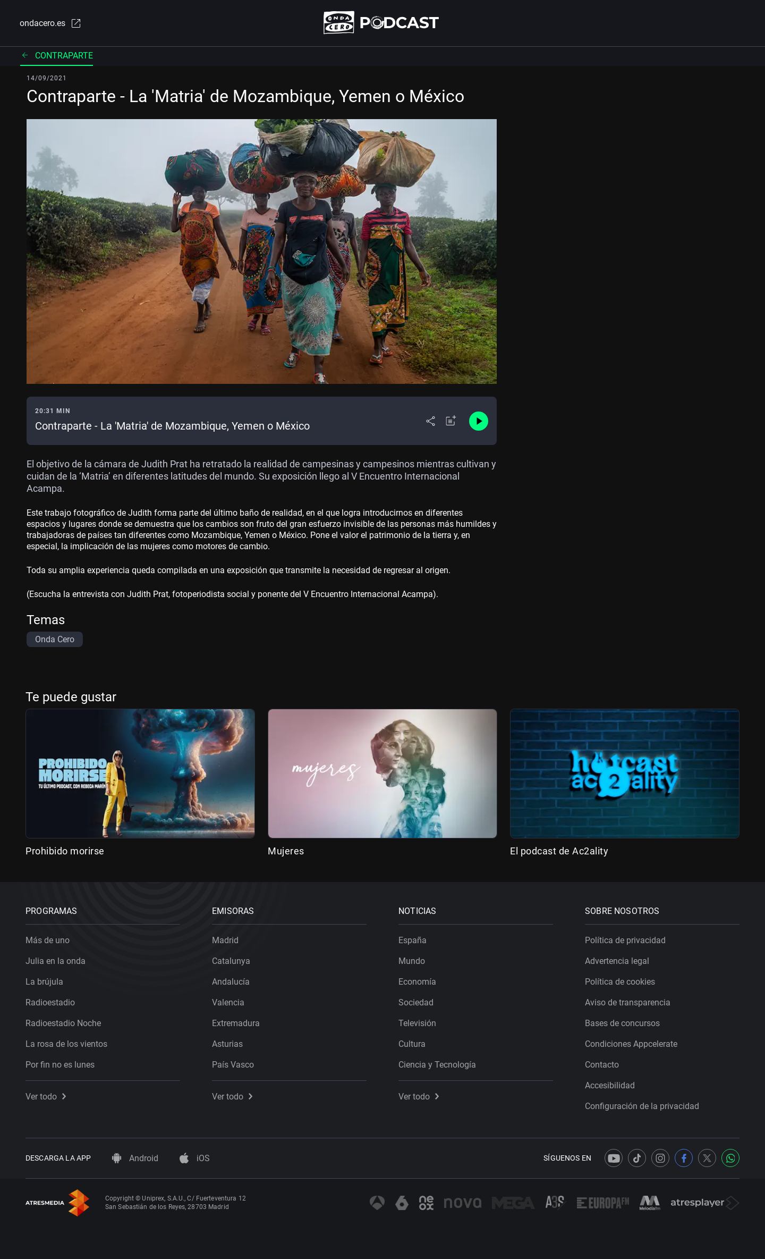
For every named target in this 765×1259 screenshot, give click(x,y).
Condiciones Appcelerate (631, 1044)
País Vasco (233, 1065)
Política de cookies (620, 982)
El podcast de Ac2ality (559, 851)
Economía (417, 982)
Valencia (228, 1002)
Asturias (227, 1044)
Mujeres (286, 851)
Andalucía (231, 982)
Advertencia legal (617, 961)
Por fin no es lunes (60, 1065)
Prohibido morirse (65, 851)
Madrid (225, 940)
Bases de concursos (622, 1023)
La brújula (44, 982)
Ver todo (46, 1097)
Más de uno (48, 940)
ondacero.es (51, 23)
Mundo (411, 961)
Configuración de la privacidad (642, 1106)
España (412, 940)
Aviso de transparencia (627, 1002)
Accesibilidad (610, 1085)
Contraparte (56, 56)
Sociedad (416, 1002)
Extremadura (236, 1023)
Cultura (412, 1044)
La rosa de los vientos (66, 1044)
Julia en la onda (56, 961)
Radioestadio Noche (63, 1023)
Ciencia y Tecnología (437, 1065)
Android (135, 1158)
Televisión (417, 1023)
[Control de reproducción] (478, 421)
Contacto (602, 1065)
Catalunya (231, 961)
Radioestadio (50, 1002)
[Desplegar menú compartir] (430, 421)
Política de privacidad (625, 940)
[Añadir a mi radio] (451, 421)
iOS (195, 1158)
